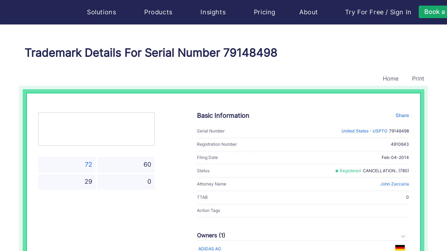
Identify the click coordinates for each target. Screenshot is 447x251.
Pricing (265, 12)
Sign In (401, 12)
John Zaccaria (394, 184)
